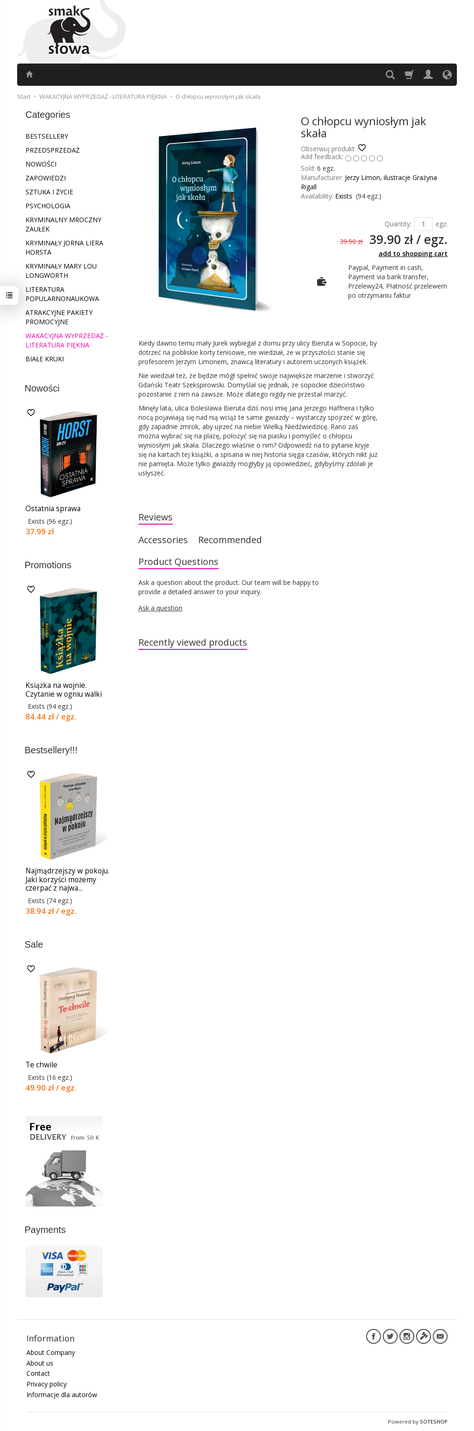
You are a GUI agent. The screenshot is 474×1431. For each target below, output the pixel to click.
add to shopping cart (413, 253)
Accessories (163, 539)
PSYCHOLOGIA (47, 205)
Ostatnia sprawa (53, 508)
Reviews (155, 517)
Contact (38, 1373)
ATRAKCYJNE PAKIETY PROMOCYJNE (59, 317)
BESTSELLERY (46, 136)
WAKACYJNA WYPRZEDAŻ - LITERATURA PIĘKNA (66, 340)
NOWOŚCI (40, 164)
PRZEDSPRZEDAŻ (52, 150)
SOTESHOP (434, 1421)
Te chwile (41, 1065)
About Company (50, 1352)
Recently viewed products (192, 642)
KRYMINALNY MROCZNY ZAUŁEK (63, 224)
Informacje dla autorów (61, 1394)
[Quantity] (423, 224)
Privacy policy (46, 1384)
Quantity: (398, 223)
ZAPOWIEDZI (45, 177)
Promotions (48, 565)
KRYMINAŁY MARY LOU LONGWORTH (61, 271)
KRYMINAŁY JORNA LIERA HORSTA (64, 247)
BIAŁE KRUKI (44, 358)
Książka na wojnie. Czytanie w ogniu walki (63, 689)
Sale (34, 944)
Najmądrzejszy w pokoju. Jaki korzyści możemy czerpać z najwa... (67, 879)
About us (39, 1363)
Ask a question (160, 607)
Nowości (42, 388)
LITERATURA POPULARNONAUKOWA (62, 294)
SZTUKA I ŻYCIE (49, 191)
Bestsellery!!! (51, 750)
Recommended (230, 539)
